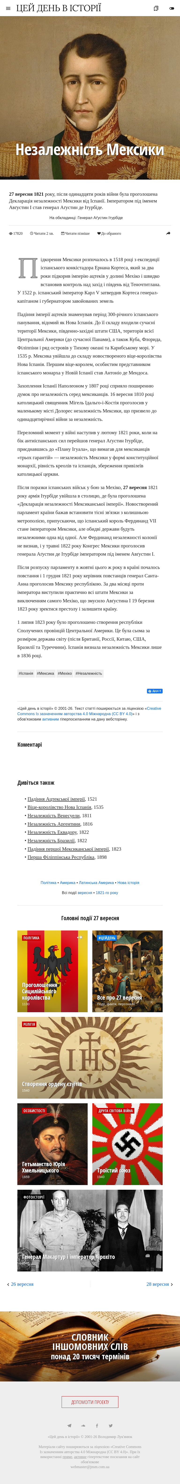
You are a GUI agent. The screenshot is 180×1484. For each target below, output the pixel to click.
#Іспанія (26, 673)
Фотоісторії (33, 1197)
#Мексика (45, 673)
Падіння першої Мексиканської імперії (68, 849)
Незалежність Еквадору (52, 832)
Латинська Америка (96, 882)
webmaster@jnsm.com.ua (90, 1467)
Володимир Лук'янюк (115, 1436)
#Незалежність (89, 673)
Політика (48, 882)
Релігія (29, 1024)
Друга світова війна (115, 1110)
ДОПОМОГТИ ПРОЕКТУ (90, 1402)
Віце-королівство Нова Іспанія (59, 807)
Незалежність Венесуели (54, 815)
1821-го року (107, 893)
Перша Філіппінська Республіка (61, 857)
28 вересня (157, 1284)
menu (8, 8)
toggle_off (172, 8)
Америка (67, 882)
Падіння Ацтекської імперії (56, 799)
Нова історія (128, 882)
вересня (85, 893)
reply (168, 233)
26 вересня (22, 1284)
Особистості (34, 1110)
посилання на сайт (125, 1457)
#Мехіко (65, 673)
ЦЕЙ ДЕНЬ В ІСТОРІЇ (58, 8)
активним (50, 719)
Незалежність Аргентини (54, 824)
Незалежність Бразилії (51, 840)
